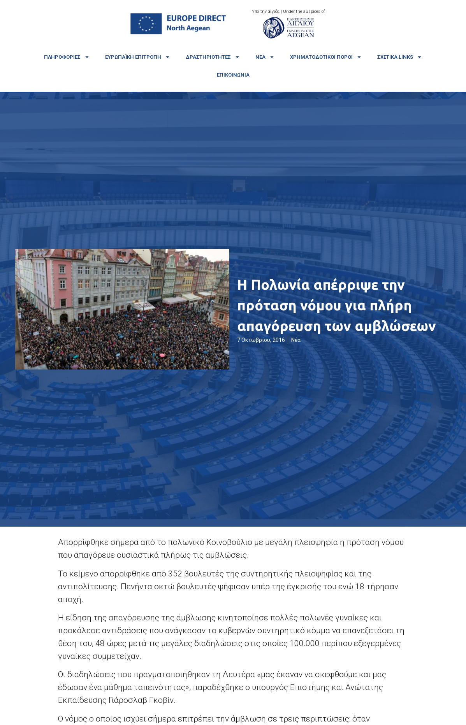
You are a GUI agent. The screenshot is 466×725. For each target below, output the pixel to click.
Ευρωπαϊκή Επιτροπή (137, 57)
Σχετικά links (399, 57)
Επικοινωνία (233, 75)
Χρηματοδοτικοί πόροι (326, 57)
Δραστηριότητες (213, 57)
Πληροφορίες (67, 57)
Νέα (264, 57)
